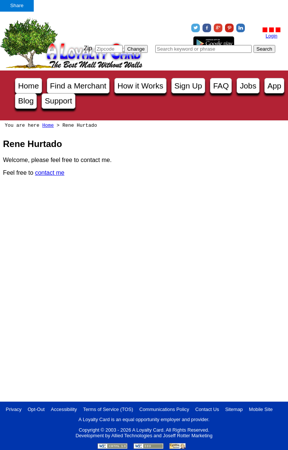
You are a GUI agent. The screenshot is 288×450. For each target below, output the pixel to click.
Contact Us (207, 409)
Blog (26, 100)
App (274, 85)
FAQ (221, 85)
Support (58, 100)
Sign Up (188, 85)
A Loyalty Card (147, 430)
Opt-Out (36, 409)
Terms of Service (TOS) (108, 409)
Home (28, 85)
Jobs (248, 85)
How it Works (140, 85)
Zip (88, 48)
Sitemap (234, 409)
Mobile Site (261, 409)
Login (271, 36)
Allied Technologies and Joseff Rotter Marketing (162, 435)
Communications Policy (164, 409)
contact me (49, 173)
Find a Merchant (78, 85)
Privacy (13, 409)
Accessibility (64, 409)
